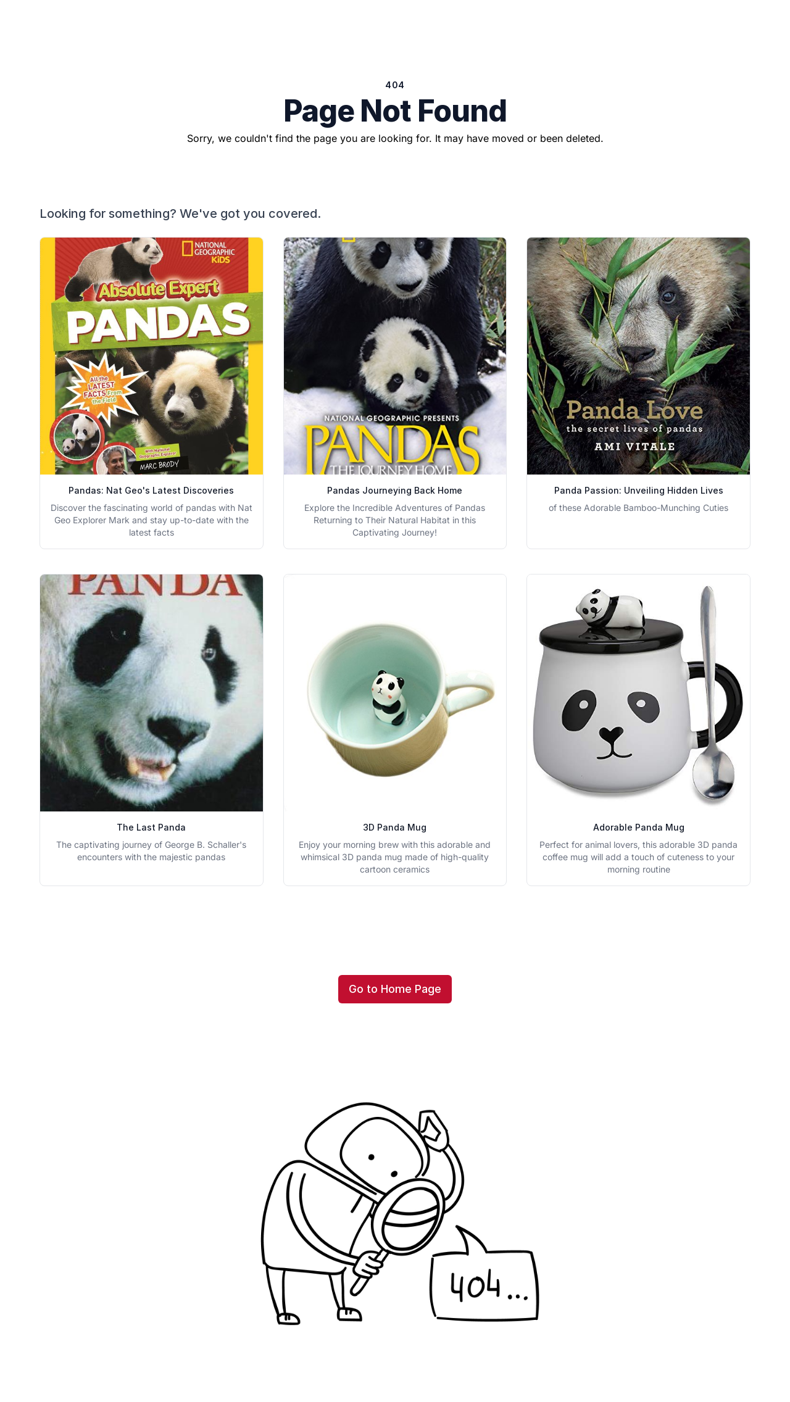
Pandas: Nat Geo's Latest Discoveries (151, 490)
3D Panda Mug (394, 827)
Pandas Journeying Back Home (394, 490)
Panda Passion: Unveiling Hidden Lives (638, 490)
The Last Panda (151, 827)
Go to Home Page (395, 988)
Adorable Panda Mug (638, 827)
